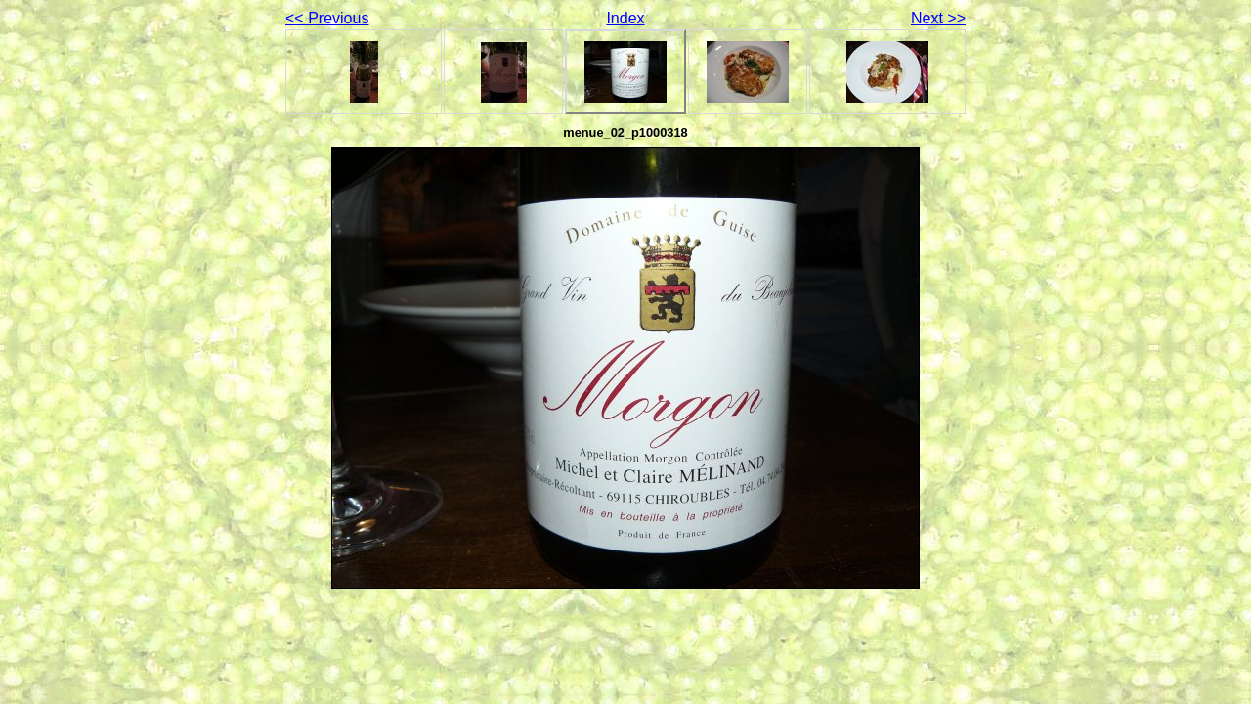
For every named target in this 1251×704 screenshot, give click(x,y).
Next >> (938, 18)
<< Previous (326, 18)
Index (625, 18)
